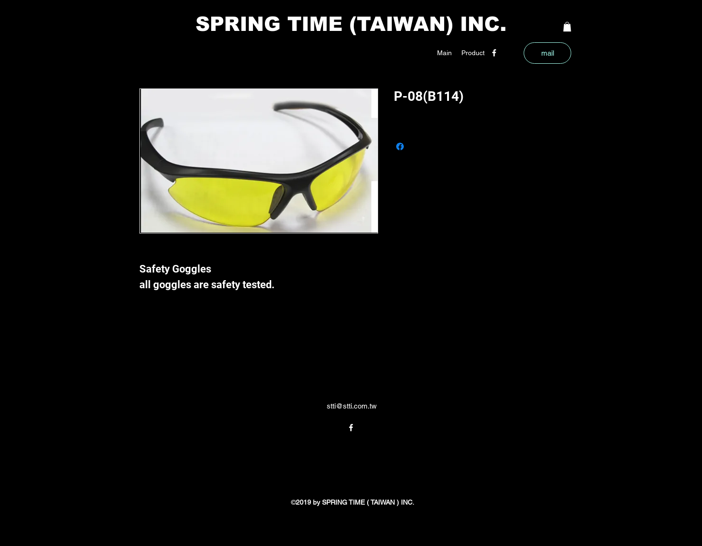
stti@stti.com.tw (352, 406)
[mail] (547, 53)
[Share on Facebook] (400, 146)
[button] (473, 53)
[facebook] (494, 53)
